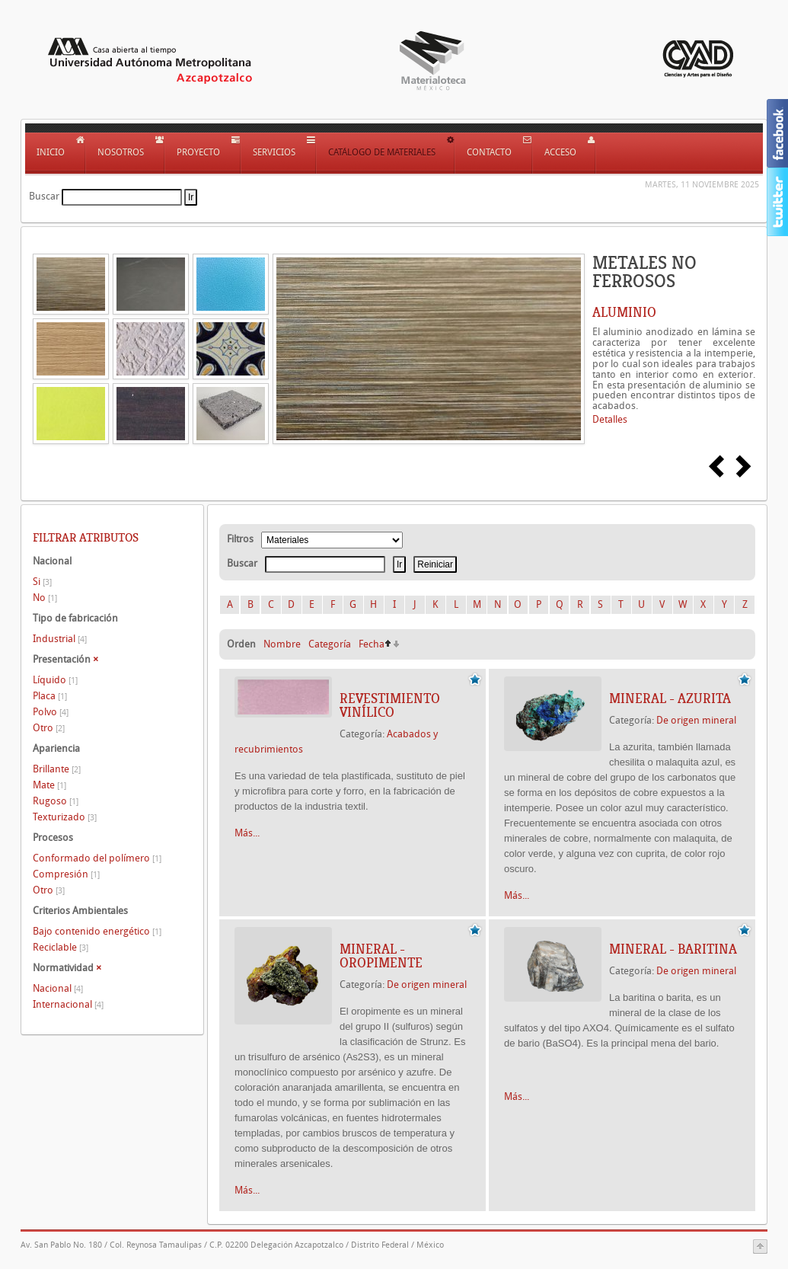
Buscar (44, 196)
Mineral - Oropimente (381, 956)
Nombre (282, 644)
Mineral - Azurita (670, 698)
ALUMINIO (624, 312)
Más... (247, 833)
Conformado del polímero (97, 858)
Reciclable (60, 947)
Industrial (60, 638)
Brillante (57, 769)
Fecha (371, 644)
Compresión (66, 874)
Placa (50, 696)
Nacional (58, 988)
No (45, 597)
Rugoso (55, 801)
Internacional (68, 1004)
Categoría (329, 644)
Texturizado (65, 817)
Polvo (51, 712)
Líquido (55, 680)
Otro (49, 728)
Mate (49, 785)
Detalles (609, 419)
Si (42, 581)
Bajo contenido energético (97, 931)
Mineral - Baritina (673, 949)
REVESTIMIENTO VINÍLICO (390, 705)
